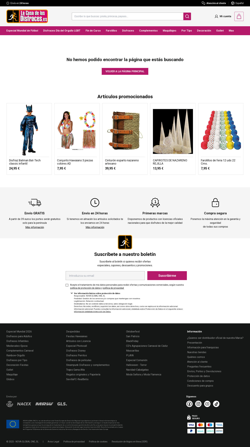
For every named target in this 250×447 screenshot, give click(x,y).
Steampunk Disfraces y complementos (88, 364)
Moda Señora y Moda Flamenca (143, 374)
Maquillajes (169, 30)
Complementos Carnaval (19, 350)
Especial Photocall (76, 345)
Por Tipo (186, 30)
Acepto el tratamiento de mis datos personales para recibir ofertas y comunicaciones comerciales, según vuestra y (127, 286)
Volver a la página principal (125, 71)
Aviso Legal (53, 441)
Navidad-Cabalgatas (137, 369)
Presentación (194, 342)
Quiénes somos (196, 357)
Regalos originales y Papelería (83, 374)
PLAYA (130, 355)
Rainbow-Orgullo (15, 355)
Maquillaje (12, 374)
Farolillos (111, 30)
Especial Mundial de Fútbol (22, 30)
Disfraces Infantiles (17, 341)
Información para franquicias (203, 347)
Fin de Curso (93, 30)
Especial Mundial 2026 (19, 331)
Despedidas (73, 331)
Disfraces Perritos (76, 355)
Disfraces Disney (76, 350)
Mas (231, 30)
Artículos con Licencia (78, 341)
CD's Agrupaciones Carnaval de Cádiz (147, 345)
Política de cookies (98, 441)
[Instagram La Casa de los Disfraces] (198, 404)
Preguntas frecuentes (199, 366)
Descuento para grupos (200, 385)
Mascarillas (132, 350)
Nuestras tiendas (196, 352)
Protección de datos (198, 376)
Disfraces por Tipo (16, 360)
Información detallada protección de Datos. (92, 312)
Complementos (148, 30)
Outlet (220, 30)
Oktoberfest (133, 331)
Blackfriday (132, 341)
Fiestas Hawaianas (76, 336)
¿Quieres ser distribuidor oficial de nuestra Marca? (215, 337)
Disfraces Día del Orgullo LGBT (62, 30)
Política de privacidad (74, 441)
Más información (34, 227)
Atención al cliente (197, 361)
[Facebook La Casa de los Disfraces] (189, 404)
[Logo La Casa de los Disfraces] (27, 16)
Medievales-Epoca (16, 345)
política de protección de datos (85, 288)
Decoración (204, 30)
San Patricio (133, 336)
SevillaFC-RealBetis (77, 379)
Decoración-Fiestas (17, 364)
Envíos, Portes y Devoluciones (204, 371)
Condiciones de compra (200, 380)
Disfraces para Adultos (19, 336)
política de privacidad (113, 288)
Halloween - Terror (136, 364)
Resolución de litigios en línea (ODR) (129, 441)
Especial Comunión (136, 360)
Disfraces (128, 30)
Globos (10, 379)
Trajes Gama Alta (75, 369)
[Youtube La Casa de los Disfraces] (207, 404)
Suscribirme (167, 276)
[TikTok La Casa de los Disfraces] (216, 404)
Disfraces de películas (78, 360)
